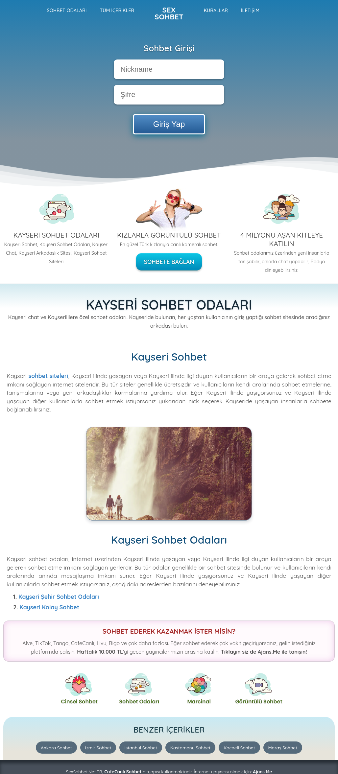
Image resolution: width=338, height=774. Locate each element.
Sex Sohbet (169, 13)
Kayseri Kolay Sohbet (49, 607)
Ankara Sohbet (56, 747)
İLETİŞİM (250, 10)
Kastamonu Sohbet (190, 747)
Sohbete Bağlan (169, 261)
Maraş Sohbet (282, 747)
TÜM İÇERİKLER (117, 10)
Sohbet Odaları (66, 10)
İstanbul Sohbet (140, 747)
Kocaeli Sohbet (239, 747)
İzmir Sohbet (98, 747)
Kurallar (216, 10)
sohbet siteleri (48, 375)
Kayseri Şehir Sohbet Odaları (58, 596)
